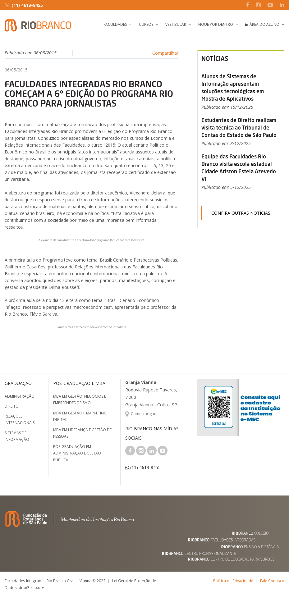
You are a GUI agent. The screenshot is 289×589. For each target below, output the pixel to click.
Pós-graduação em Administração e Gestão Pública (77, 453)
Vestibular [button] (175, 24)
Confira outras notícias (240, 213)
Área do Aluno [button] (262, 24)
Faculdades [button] (115, 24)
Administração (19, 396)
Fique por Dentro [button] (215, 24)
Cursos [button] (146, 24)
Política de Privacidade (233, 580)
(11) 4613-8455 (24, 5)
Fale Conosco (272, 580)
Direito (12, 406)
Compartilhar (165, 53)
